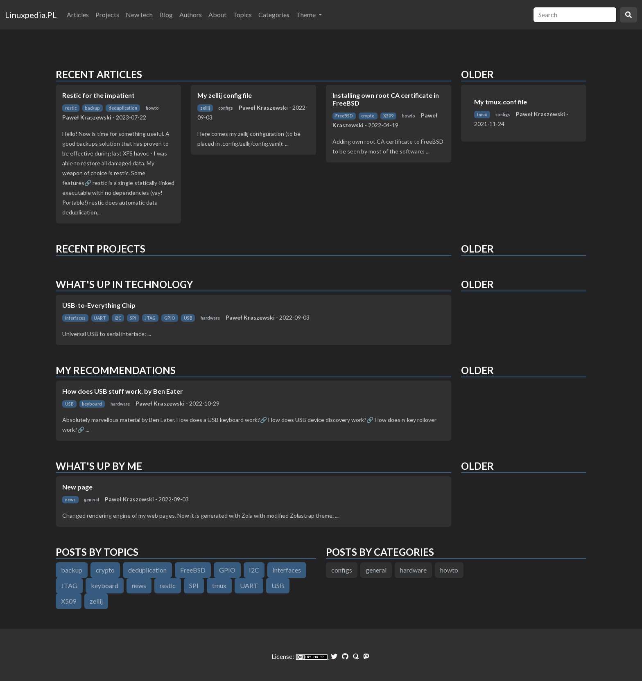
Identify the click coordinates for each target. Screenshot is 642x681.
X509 (388, 115)
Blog (166, 14)
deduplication (123, 108)
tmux (482, 114)
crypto (368, 115)
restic (71, 108)
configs (225, 108)
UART (100, 318)
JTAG (150, 318)
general (91, 499)
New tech (139, 14)
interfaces (75, 318)
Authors (190, 14)
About (217, 14)
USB (188, 318)
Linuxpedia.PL (31, 15)
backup (92, 108)
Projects (107, 14)
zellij (205, 108)
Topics (242, 14)
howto (152, 108)
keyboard (92, 403)
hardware (210, 318)
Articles (78, 14)
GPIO (169, 318)
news (70, 499)
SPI (133, 318)
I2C (118, 318)
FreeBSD (344, 115)
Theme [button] (306, 14)
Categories (273, 14)
